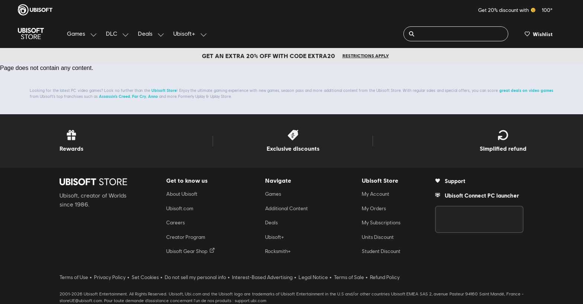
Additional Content (286, 208)
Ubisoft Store (164, 90)
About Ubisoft (181, 194)
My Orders (374, 208)
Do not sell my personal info (195, 277)
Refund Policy (385, 277)
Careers (175, 222)
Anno (153, 96)
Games (273, 194)
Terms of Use (73, 277)
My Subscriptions (381, 222)
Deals (271, 222)
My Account (375, 194)
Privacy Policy (110, 277)
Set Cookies (145, 277)
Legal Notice (313, 277)
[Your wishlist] (538, 33)
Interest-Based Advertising (262, 277)
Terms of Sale (349, 277)
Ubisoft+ (274, 237)
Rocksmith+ (278, 251)
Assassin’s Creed (114, 96)
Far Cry (139, 96)
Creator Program (185, 237)
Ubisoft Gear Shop (190, 250)
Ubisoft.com (179, 208)
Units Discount (378, 237)
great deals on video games (526, 90)
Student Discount (381, 251)
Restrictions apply (365, 55)
